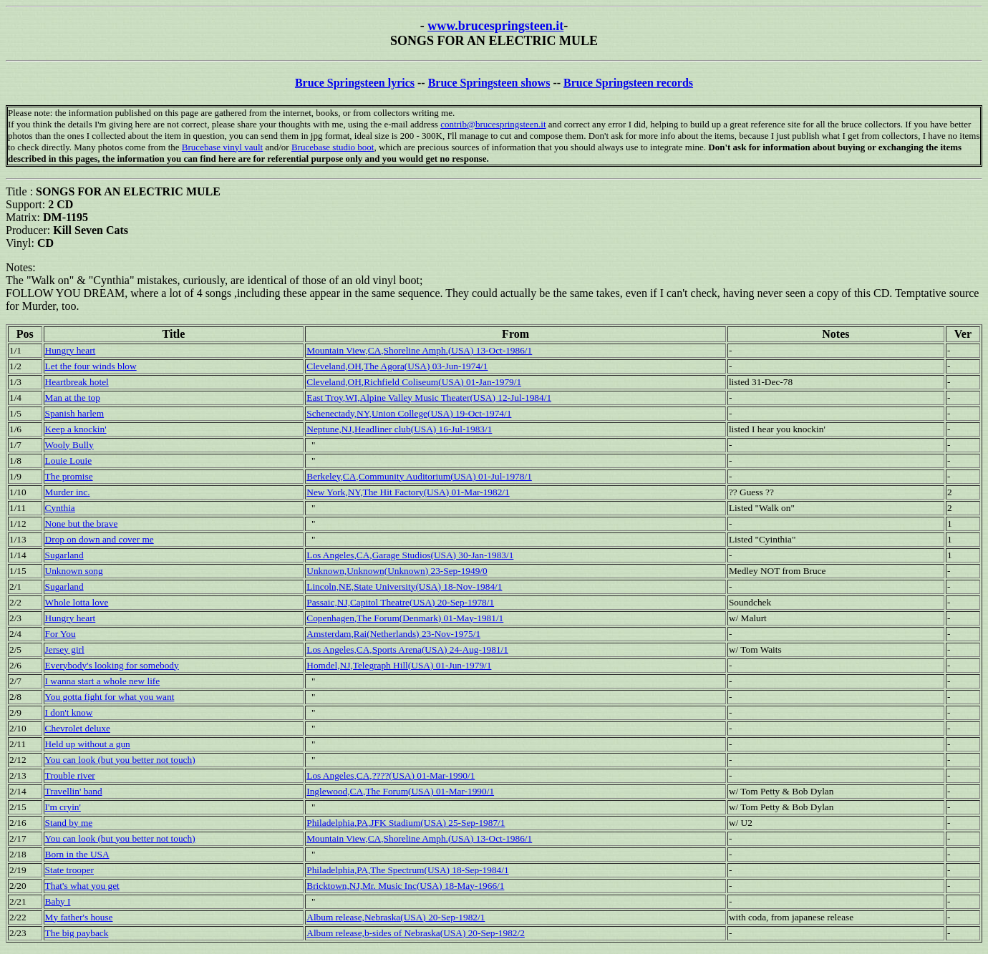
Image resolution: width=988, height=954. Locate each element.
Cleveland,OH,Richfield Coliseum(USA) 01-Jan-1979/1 (413, 381)
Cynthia (60, 507)
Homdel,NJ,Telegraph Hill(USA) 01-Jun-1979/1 (398, 665)
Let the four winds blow (91, 366)
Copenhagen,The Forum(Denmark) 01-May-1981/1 (404, 618)
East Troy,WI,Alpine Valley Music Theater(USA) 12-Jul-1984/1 (428, 397)
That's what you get (82, 885)
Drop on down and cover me (99, 539)
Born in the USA (77, 854)
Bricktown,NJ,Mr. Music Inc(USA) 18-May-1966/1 (405, 885)
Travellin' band (73, 791)
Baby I (58, 901)
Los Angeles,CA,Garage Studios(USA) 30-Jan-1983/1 (409, 555)
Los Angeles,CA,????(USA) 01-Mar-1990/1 (390, 775)
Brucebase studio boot (332, 147)
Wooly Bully (69, 444)
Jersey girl (64, 649)
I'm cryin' (63, 807)
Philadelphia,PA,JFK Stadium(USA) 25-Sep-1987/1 (405, 822)
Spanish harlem (75, 413)
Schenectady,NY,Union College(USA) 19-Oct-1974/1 (408, 413)
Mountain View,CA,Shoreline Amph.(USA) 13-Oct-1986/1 (419, 350)
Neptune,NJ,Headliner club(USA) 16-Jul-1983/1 (399, 429)
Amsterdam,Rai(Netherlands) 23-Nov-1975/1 (393, 633)
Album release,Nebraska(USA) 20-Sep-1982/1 (395, 917)
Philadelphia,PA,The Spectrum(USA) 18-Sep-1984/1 (407, 870)
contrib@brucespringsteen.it (493, 124)
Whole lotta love (77, 602)
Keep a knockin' (76, 429)
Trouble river (70, 775)
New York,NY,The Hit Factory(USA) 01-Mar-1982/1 (407, 492)
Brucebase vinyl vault (222, 147)
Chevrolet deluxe (77, 728)
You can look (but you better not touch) (120, 759)
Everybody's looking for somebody (112, 665)
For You (60, 633)
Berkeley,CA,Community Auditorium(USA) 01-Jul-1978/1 (419, 476)
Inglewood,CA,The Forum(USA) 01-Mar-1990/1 (400, 791)
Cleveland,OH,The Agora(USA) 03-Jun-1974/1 (397, 366)
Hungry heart (70, 350)
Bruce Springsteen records (628, 83)
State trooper (69, 870)
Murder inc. (67, 492)
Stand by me (69, 822)
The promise (69, 476)
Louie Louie (68, 460)
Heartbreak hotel (77, 381)
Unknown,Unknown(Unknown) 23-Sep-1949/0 (396, 570)
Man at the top (72, 397)
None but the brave (81, 523)
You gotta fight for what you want (110, 696)
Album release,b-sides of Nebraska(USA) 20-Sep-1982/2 (415, 933)
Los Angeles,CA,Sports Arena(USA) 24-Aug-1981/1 (407, 649)
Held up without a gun (87, 744)
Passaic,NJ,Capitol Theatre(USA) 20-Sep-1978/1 (400, 602)
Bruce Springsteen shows (489, 83)
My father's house (79, 917)
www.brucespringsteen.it (495, 26)
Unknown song (74, 570)
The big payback (77, 933)
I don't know (69, 712)
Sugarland (64, 555)
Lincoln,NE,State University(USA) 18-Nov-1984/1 (404, 586)
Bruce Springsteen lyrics (355, 83)
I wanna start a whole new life (102, 681)
